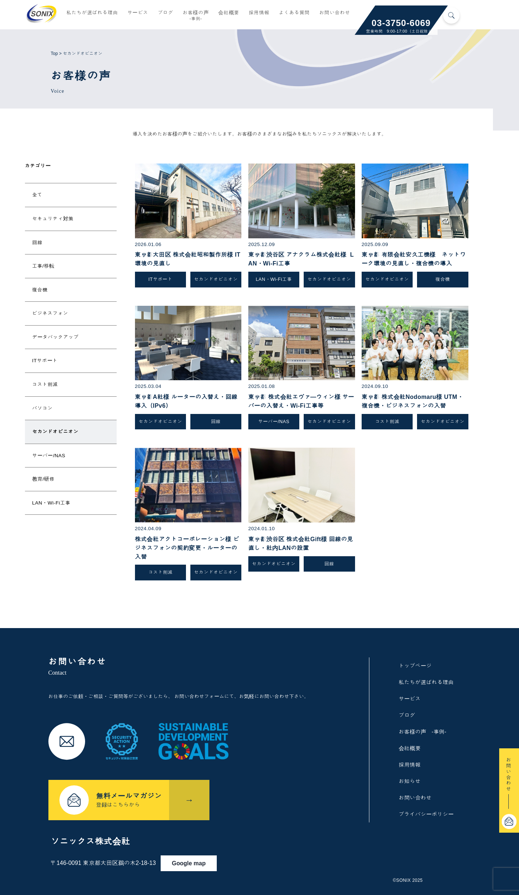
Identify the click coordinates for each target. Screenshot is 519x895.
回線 (37, 242)
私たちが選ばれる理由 (92, 13)
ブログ (165, 13)
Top (54, 53)
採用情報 (259, 13)
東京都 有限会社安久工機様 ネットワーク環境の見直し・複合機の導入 (414, 259)
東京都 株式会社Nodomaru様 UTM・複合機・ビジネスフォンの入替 (412, 401)
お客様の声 (196, 16)
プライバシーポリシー (426, 814)
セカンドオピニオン (55, 431)
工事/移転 (43, 266)
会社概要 (228, 13)
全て (37, 195)
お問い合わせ (334, 13)
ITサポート (45, 360)
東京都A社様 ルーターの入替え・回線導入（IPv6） (186, 401)
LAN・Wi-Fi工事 (51, 503)
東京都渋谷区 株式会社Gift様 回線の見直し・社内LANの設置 (300, 543)
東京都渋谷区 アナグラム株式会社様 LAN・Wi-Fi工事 (301, 259)
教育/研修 (43, 479)
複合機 (40, 290)
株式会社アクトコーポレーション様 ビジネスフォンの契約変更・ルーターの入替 (187, 548)
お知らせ (410, 781)
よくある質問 (294, 13)
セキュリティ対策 (53, 218)
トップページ (415, 666)
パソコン (42, 408)
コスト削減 (45, 384)
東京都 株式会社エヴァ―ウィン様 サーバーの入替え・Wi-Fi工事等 (301, 401)
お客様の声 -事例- (422, 732)
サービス (137, 13)
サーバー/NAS (49, 455)
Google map (200, 857)
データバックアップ (55, 337)
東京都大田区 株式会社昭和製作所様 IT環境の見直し (188, 259)
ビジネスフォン (50, 313)
